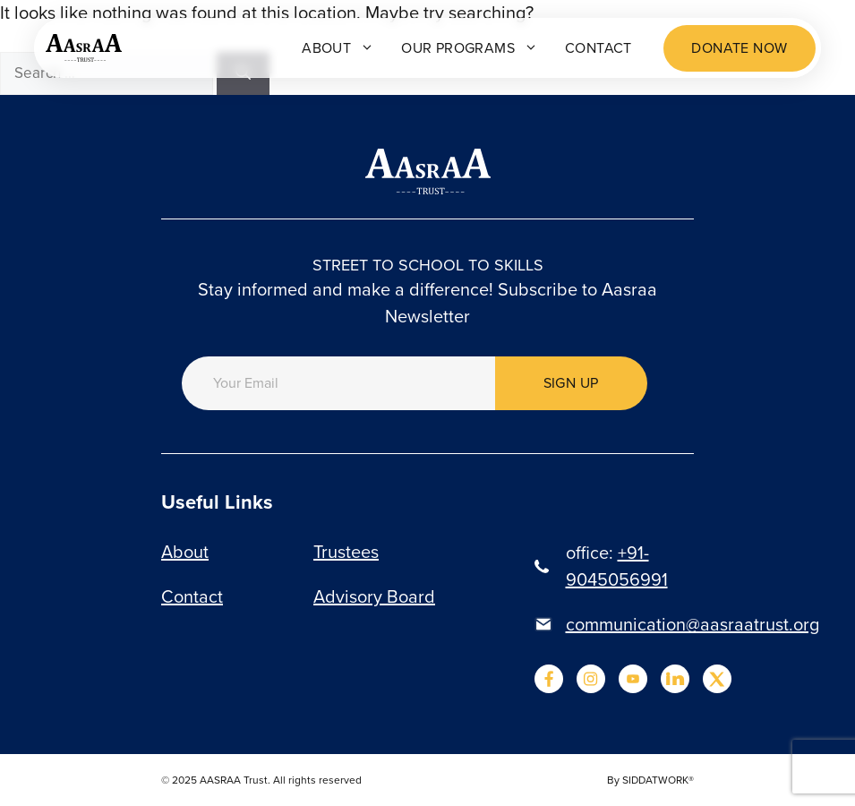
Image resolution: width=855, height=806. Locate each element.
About (338, 48)
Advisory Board (374, 596)
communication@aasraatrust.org (692, 624)
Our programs (469, 48)
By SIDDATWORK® (650, 780)
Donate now (739, 48)
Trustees (346, 551)
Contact (598, 48)
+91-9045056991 (617, 566)
